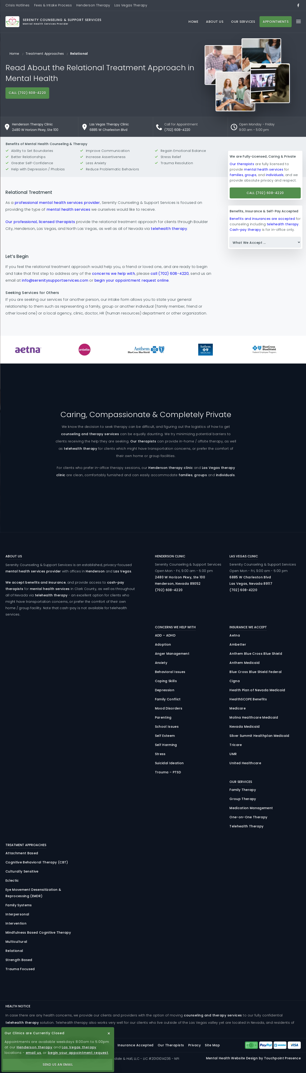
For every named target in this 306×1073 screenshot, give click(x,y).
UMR (233, 754)
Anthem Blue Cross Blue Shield (255, 653)
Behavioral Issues (170, 672)
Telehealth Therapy (246, 826)
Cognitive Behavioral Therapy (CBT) (36, 862)
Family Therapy (242, 789)
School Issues (167, 726)
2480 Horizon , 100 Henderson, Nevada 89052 (180, 580)
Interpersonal (17, 914)
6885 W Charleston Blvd (108, 129)
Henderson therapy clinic (170, 467)
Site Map (212, 1045)
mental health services (68, 209)
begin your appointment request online (131, 280)
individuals (275, 175)
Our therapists (242, 164)
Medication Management (251, 808)
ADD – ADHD (165, 635)
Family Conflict (168, 699)
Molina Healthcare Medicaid (253, 717)
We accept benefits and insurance (35, 582)
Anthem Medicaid (244, 662)
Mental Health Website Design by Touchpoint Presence (253, 1058)
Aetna (234, 635)
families (236, 175)
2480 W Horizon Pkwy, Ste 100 (35, 129)
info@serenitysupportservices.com (55, 280)
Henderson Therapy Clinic (32, 124)
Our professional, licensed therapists (40, 221)
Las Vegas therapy (79, 1047)
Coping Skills (166, 681)
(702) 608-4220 (177, 129)
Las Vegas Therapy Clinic (109, 124)
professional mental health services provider (57, 202)
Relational (14, 950)
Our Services (243, 21)
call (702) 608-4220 (170, 273)
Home (193, 21)
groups (250, 175)
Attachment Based (21, 853)
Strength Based (18, 960)
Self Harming (166, 745)
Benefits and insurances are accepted (262, 218)
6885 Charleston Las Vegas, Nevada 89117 (250, 580)
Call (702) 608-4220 (27, 93)
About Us (214, 21)
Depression (164, 690)
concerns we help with (113, 273)
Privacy (194, 1045)
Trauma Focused (20, 969)
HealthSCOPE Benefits (248, 699)
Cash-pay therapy (245, 229)
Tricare (235, 745)
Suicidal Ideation (169, 763)
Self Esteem (165, 735)
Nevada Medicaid (244, 726)
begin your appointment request (78, 1052)
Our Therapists (171, 1045)
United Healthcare (245, 763)
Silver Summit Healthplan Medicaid (259, 735)
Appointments (275, 21)
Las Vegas (122, 571)
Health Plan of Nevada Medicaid (257, 690)
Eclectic (12, 880)
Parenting (163, 717)
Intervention (15, 923)
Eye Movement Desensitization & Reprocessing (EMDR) (33, 892)
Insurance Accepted (136, 1045)
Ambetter (237, 644)
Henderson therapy (34, 1047)
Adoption (163, 644)
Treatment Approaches (45, 53)
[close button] (108, 1033)
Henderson (95, 571)
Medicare (237, 708)
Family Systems (18, 905)
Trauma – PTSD (168, 772)
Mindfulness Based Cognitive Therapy (38, 932)
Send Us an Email (58, 1064)
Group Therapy (242, 799)
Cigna (234, 681)
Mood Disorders (169, 708)
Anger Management (172, 653)
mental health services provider (33, 571)
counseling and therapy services (90, 434)
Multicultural (16, 941)
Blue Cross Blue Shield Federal (255, 672)
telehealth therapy (169, 228)
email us (33, 1052)
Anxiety (161, 662)
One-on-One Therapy (248, 817)
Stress (160, 754)
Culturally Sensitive (22, 871)
